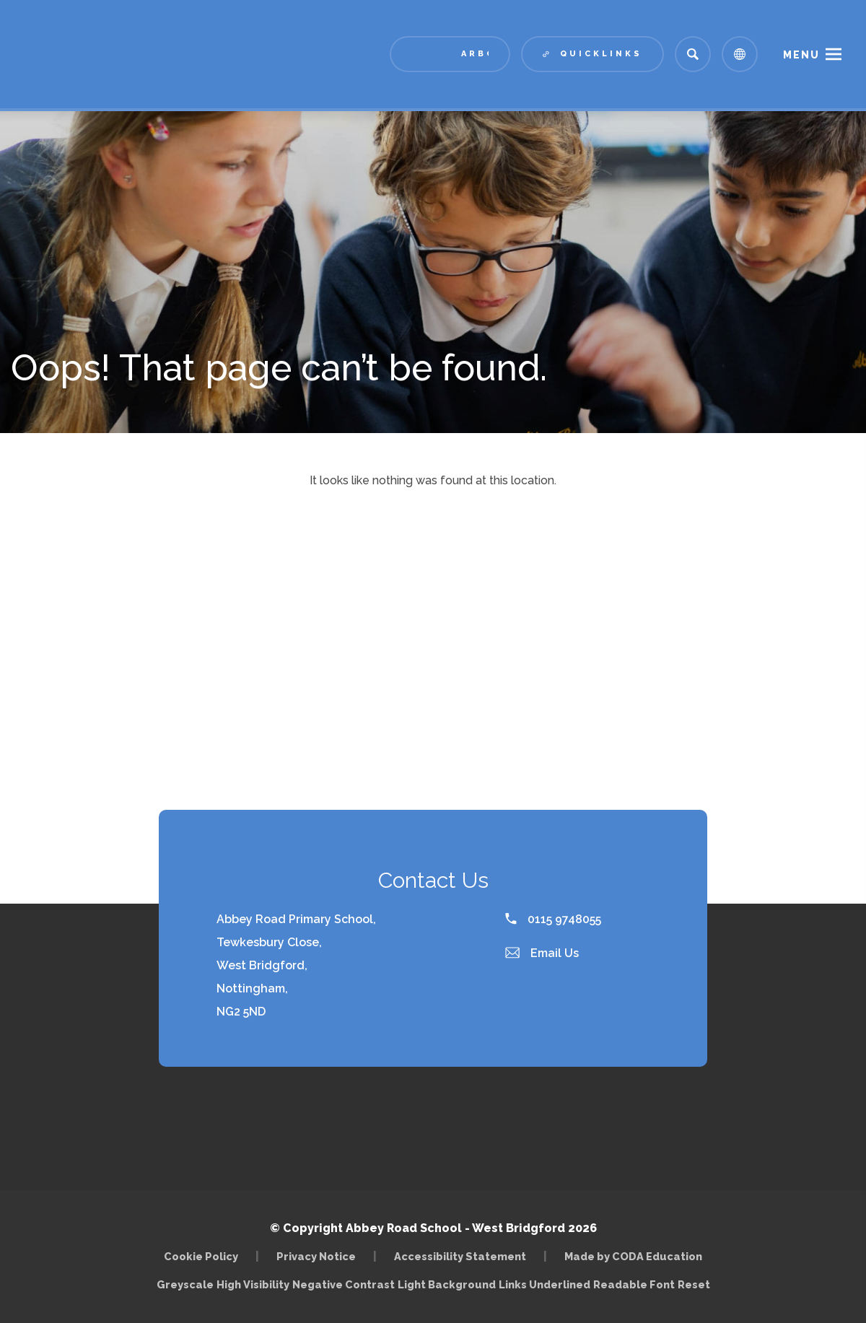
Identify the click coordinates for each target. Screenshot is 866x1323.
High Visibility (252, 1284)
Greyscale (185, 1284)
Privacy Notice (316, 1256)
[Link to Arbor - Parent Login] (450, 54)
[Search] (693, 54)
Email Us (542, 953)
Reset (694, 1284)
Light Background (447, 1284)
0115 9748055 (553, 919)
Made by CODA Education (633, 1256)
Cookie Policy (201, 1256)
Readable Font (634, 1284)
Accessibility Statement (460, 1256)
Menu (801, 55)
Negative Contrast (343, 1284)
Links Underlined (544, 1284)
